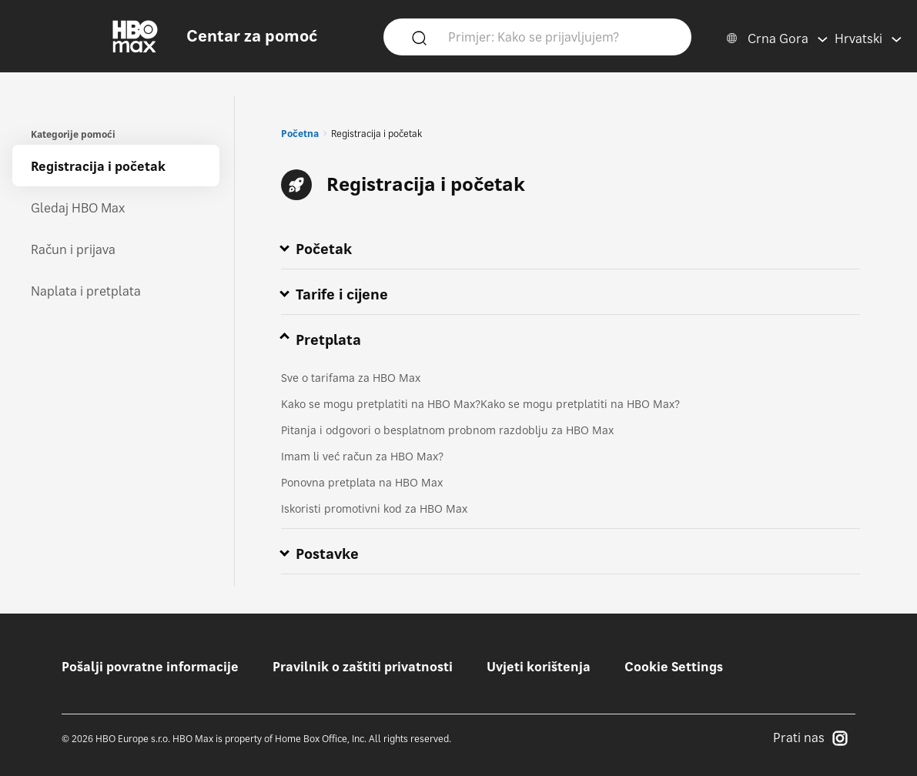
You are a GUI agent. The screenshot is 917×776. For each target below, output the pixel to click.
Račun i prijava (73, 249)
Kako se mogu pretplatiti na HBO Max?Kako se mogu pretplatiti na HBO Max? (480, 403)
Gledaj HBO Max (78, 207)
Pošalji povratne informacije (150, 666)
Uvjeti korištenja (539, 666)
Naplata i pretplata (86, 291)
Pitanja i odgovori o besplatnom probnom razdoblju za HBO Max (447, 430)
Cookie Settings (673, 666)
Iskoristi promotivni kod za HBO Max (374, 508)
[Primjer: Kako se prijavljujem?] (560, 36)
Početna (300, 133)
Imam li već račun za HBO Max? (362, 456)
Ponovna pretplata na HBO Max (362, 482)
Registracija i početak (98, 166)
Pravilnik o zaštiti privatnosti (363, 666)
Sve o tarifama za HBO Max (350, 377)
